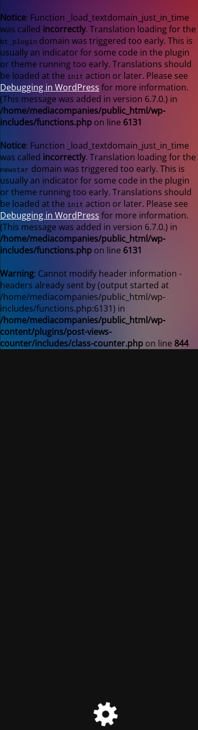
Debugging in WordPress (49, 87)
